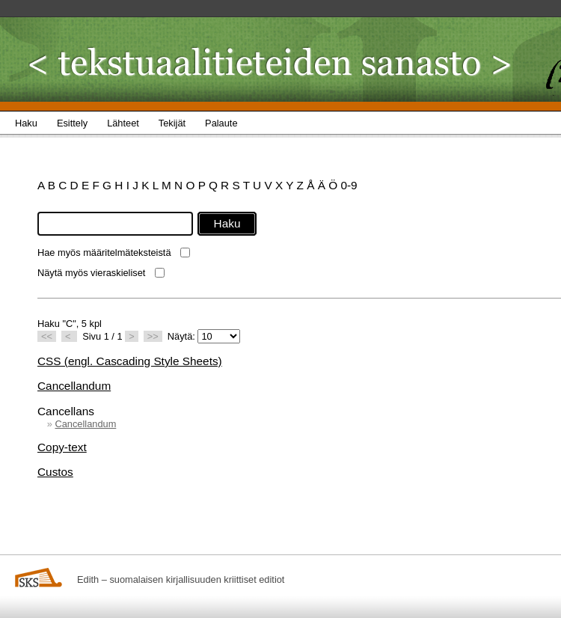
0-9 (348, 185)
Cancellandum (74, 385)
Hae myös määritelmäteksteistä (104, 252)
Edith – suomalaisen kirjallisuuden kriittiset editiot (180, 579)
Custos (55, 471)
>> (153, 336)
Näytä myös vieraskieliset (91, 272)
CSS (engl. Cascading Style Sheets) (129, 361)
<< (46, 336)
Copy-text (62, 447)
